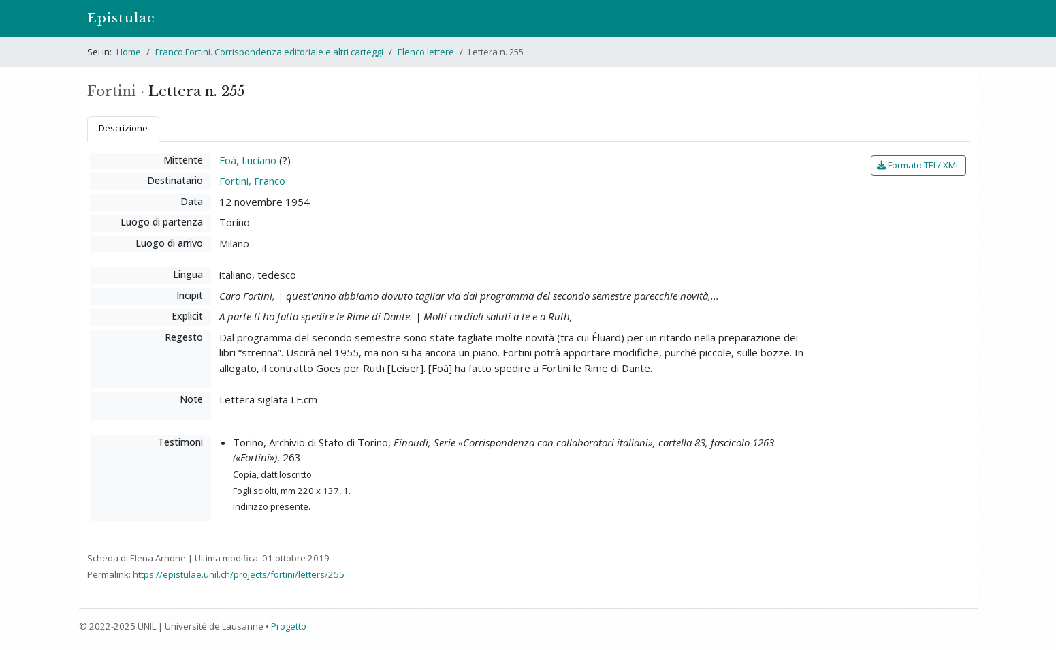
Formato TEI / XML (918, 165)
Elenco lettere (426, 52)
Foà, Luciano (247, 160)
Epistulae (121, 18)
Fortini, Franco (252, 180)
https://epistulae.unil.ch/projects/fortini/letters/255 (239, 574)
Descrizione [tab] (123, 128)
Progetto (288, 626)
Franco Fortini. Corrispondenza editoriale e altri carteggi (269, 52)
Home (128, 52)
